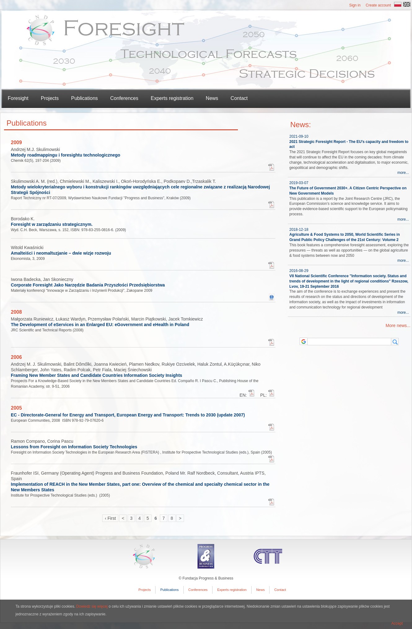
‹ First (110, 518)
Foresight (18, 98)
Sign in (355, 5)
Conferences (124, 98)
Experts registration (172, 98)
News (212, 98)
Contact (239, 98)
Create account (378, 5)
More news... (398, 325)
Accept (397, 623)
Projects (144, 590)
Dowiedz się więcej (91, 606)
